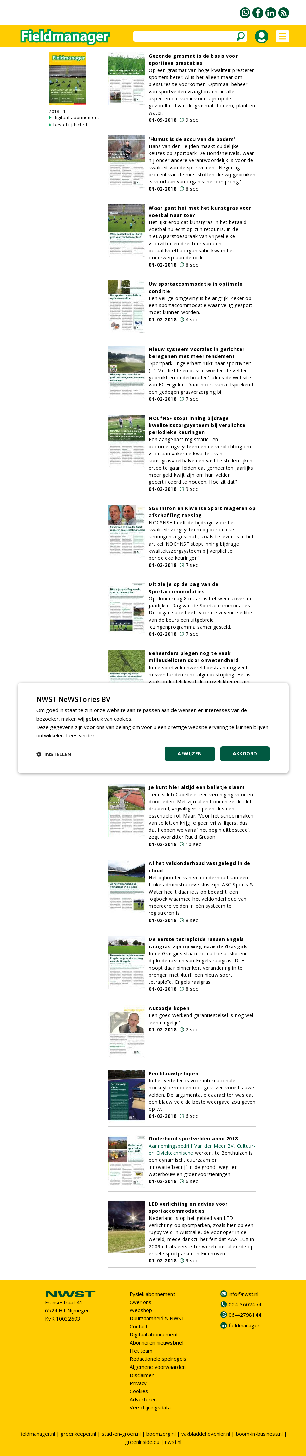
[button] (54, 754)
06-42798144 (245, 1314)
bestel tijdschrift (71, 125)
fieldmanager (244, 1325)
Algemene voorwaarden (158, 1366)
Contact (139, 1326)
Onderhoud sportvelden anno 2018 (193, 1138)
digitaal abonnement (76, 117)
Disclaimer (142, 1375)
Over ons (140, 1302)
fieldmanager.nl (37, 1433)
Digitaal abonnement (154, 1334)
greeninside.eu (142, 1441)
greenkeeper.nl (78, 1433)
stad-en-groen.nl (121, 1433)
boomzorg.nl (161, 1433)
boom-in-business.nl (259, 1433)
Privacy (138, 1383)
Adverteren (143, 1399)
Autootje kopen (169, 1008)
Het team (141, 1350)
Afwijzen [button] (190, 753)
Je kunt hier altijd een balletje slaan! (196, 787)
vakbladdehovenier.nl (205, 1433)
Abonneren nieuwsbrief (157, 1342)
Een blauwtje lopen (173, 1073)
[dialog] (153, 728)
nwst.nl (173, 1441)
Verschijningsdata (150, 1407)
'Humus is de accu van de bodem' (192, 139)
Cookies (139, 1391)
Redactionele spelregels (158, 1358)
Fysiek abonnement (152, 1293)
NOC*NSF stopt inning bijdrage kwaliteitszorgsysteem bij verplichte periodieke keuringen (197, 425)
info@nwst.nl (243, 1293)
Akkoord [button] (245, 753)
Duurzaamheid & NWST (157, 1318)
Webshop (141, 1310)
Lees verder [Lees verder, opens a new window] (80, 735)
